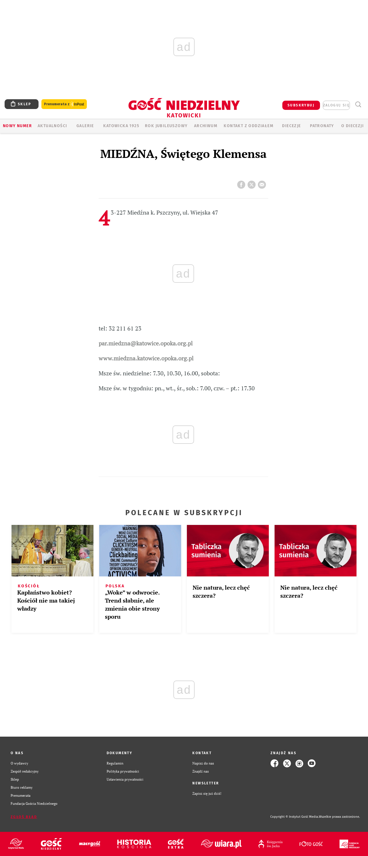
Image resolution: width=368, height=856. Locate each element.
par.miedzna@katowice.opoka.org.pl (146, 343)
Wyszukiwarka (358, 104)
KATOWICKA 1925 (121, 125)
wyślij (263, 183)
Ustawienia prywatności (125, 779)
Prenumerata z (64, 104)
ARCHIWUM (205, 125)
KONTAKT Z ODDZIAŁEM (248, 125)
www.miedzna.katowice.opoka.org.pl (146, 358)
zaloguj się (336, 105)
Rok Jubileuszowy (166, 125)
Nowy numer (17, 125)
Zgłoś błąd (24, 817)
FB (242, 183)
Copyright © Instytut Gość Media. (294, 817)
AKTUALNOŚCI (52, 125)
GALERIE (85, 125)
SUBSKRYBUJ (301, 105)
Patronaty (322, 125)
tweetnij (253, 183)
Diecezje (291, 125)
